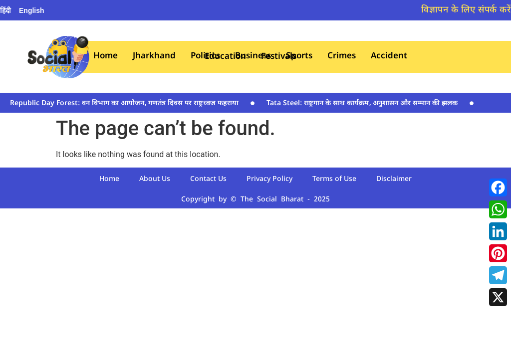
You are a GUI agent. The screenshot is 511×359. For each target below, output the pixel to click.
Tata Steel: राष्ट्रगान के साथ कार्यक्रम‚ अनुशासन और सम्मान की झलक (362, 103)
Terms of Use (334, 179)
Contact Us (208, 179)
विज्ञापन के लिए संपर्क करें (466, 10)
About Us (154, 179)
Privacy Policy (269, 179)
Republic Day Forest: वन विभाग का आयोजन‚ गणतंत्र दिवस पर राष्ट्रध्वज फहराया (124, 103)
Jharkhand (154, 56)
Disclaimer (394, 179)
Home (105, 56)
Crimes (341, 56)
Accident (389, 56)
